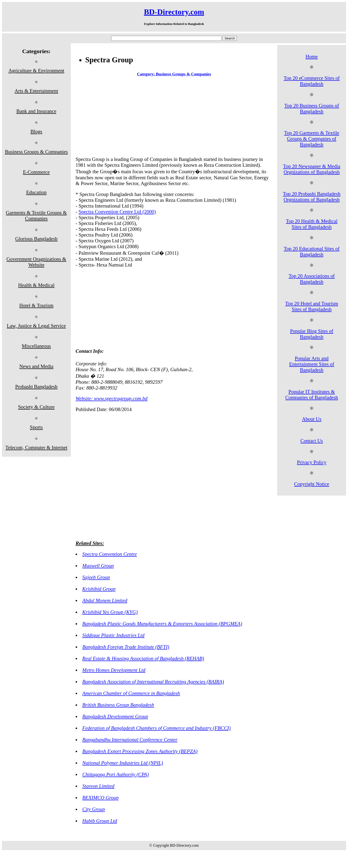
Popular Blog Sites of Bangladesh (311, 333)
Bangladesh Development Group (115, 716)
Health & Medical (36, 285)
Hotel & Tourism (36, 305)
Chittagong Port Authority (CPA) (115, 774)
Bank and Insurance (36, 111)
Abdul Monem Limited (104, 600)
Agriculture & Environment (36, 70)
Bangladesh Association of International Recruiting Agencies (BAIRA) (153, 681)
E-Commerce (36, 172)
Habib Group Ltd (99, 820)
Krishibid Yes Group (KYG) (110, 612)
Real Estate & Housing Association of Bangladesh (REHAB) (143, 658)
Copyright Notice (311, 484)
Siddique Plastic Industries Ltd (113, 635)
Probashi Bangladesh (36, 386)
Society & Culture (36, 407)
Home (311, 56)
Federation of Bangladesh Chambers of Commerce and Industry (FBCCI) (156, 728)
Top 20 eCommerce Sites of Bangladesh (312, 81)
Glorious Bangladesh (36, 238)
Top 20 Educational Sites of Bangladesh (312, 251)
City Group (93, 809)
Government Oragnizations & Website (36, 261)
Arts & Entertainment (36, 91)
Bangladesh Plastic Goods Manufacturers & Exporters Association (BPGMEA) (162, 623)
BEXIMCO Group (100, 797)
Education (36, 192)
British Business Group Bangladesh (118, 705)
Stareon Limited (98, 786)
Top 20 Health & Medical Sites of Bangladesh (311, 224)
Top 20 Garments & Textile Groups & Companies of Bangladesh (311, 138)
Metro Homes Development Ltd (113, 670)
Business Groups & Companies (36, 151)
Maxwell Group (98, 565)
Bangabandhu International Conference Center (130, 739)
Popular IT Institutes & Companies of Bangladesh (311, 394)
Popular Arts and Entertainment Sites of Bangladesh (311, 364)
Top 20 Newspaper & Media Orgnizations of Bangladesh (311, 169)
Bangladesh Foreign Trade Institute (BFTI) (125, 647)
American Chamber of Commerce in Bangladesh (131, 693)
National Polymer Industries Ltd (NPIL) (122, 762)
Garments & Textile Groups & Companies (36, 215)
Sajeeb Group (96, 577)
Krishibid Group (99, 589)
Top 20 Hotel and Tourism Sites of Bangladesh (311, 306)
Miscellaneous (36, 346)
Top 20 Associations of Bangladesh (312, 278)
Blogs (36, 131)
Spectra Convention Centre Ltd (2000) (117, 211)
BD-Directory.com (174, 11)
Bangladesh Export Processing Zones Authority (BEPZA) (140, 751)
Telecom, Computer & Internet (36, 447)
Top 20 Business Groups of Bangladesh (311, 108)
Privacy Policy (311, 462)
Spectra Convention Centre (109, 554)
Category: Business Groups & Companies (174, 74)
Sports (36, 427)
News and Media (36, 366)
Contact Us (311, 440)
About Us (311, 419)
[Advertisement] (174, 117)
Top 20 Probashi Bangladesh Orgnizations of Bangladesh (311, 196)
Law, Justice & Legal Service (36, 325)
